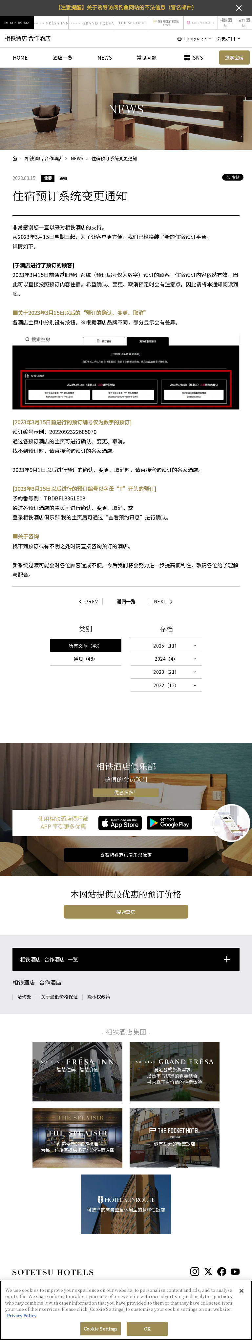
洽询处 (24, 996)
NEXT (165, 601)
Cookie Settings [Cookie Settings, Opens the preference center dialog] (101, 1332)
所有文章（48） (85, 645)
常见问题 (147, 57)
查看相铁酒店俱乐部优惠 (126, 855)
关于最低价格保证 (59, 996)
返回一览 (126, 601)
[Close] (241, 1293)
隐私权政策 (98, 996)
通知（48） (86, 658)
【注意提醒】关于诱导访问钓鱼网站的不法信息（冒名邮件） (126, 7)
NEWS (104, 57)
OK (147, 1332)
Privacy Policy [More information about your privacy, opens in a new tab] (21, 1318)
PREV (87, 601)
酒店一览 (63, 57)
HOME (20, 57)
